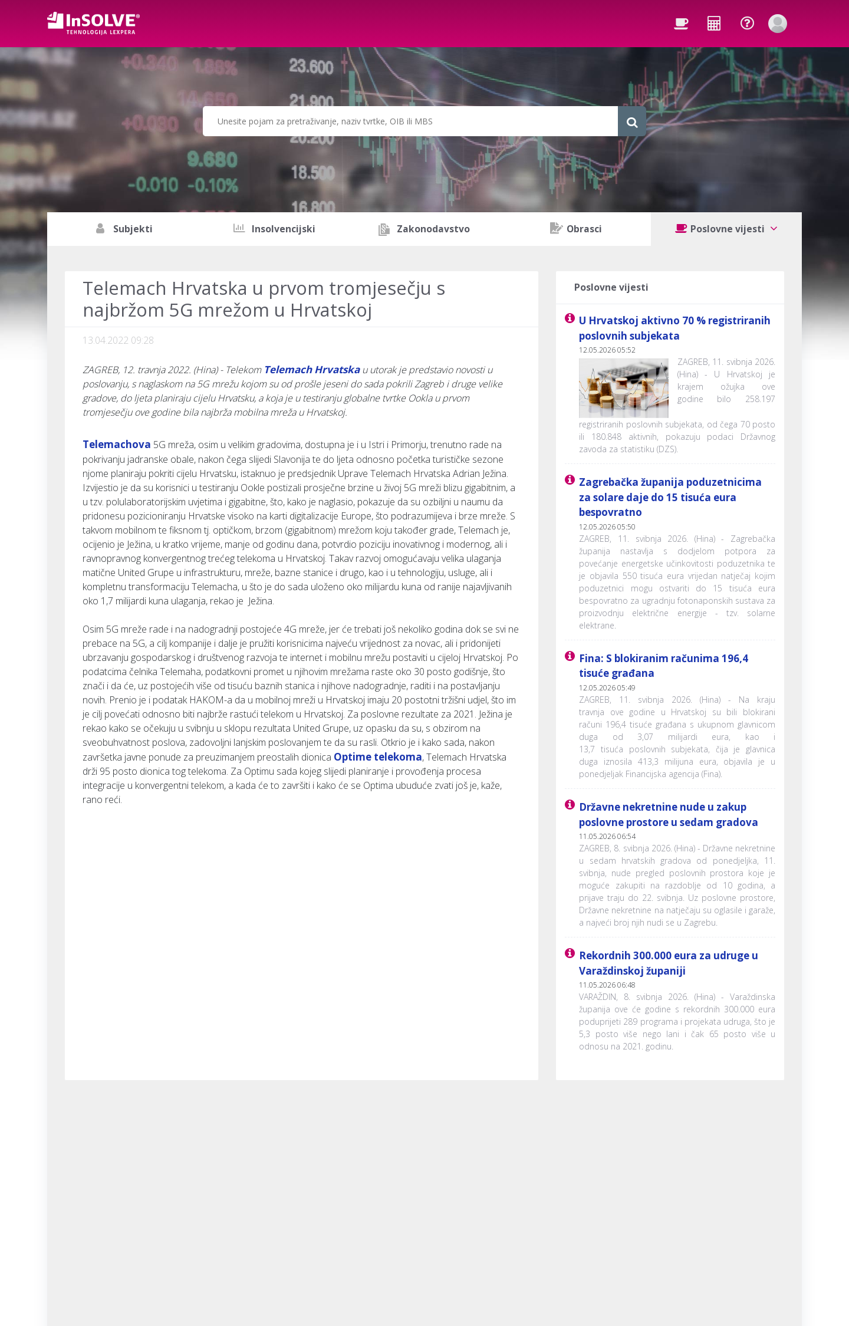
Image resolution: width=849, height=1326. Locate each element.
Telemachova (117, 444)
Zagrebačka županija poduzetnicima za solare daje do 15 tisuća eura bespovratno (670, 497)
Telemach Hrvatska (312, 369)
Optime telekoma (378, 757)
